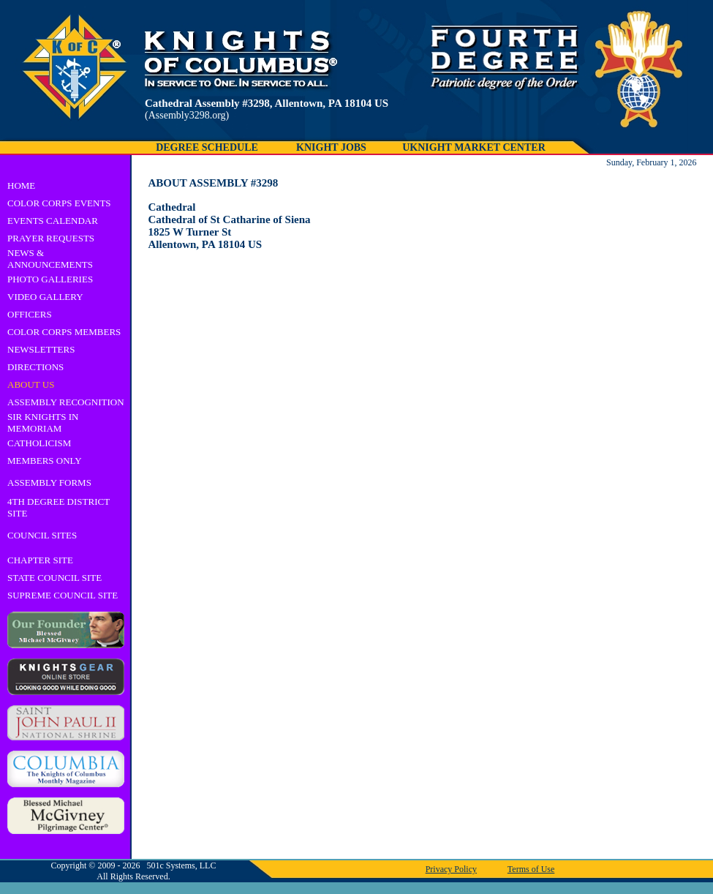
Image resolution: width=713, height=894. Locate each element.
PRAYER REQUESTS (50, 238)
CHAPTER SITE (40, 560)
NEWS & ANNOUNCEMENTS (50, 258)
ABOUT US (30, 384)
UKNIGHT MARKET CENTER (474, 147)
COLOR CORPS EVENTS (59, 203)
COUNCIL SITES (42, 535)
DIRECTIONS (35, 366)
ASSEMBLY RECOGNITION (65, 402)
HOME (21, 185)
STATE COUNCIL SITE (54, 577)
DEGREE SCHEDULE (207, 147)
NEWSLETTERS (41, 349)
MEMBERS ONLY (44, 460)
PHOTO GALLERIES (50, 279)
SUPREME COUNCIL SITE (62, 595)
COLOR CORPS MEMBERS (64, 331)
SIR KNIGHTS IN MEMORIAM (43, 422)
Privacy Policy (451, 869)
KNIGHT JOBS (331, 147)
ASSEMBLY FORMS (49, 482)
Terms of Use (531, 869)
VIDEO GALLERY (45, 296)
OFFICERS (29, 314)
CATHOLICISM (39, 442)
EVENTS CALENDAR (52, 220)
